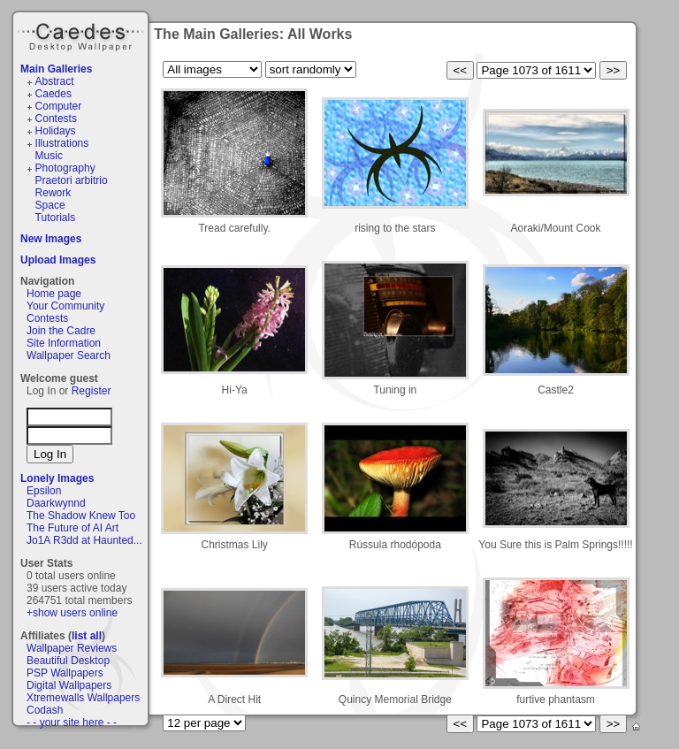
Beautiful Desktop (68, 660)
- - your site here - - (72, 722)
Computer (58, 106)
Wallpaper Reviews (72, 648)
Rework (53, 193)
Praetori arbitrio (71, 180)
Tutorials (55, 217)
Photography (65, 168)
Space (50, 205)
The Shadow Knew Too (81, 515)
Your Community (65, 306)
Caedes (82, 34)
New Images (50, 239)
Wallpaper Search (69, 355)
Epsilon (44, 491)
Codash (45, 710)
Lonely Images (57, 478)
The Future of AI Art (72, 528)
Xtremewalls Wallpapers (83, 698)
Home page (54, 293)
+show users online (72, 613)
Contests (56, 118)
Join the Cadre (61, 331)
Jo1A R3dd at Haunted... (84, 540)
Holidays (55, 131)
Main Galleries (56, 69)
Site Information (64, 343)
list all (87, 636)
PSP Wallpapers (65, 673)
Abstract (54, 81)
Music (49, 155)
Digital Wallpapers (69, 685)
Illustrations (62, 143)
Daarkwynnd (56, 503)
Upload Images (57, 260)
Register (91, 391)
